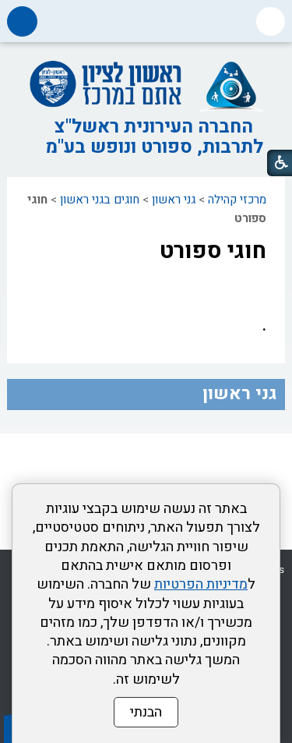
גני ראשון (173, 199)
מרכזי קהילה (237, 199)
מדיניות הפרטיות (201, 584)
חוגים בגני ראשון (99, 199)
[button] (270, 21)
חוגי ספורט (213, 251)
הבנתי (146, 712)
